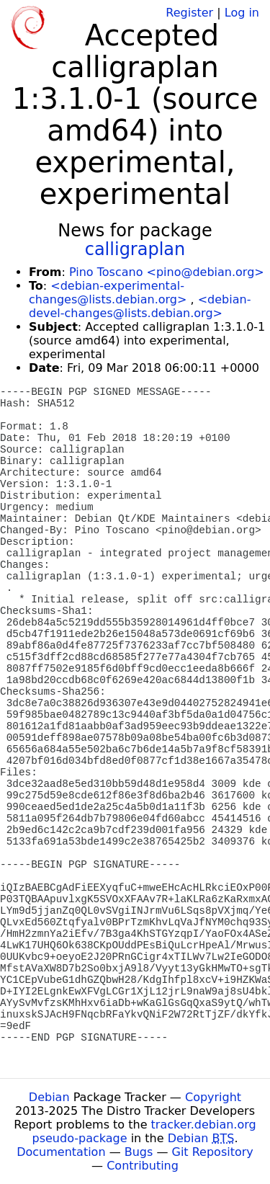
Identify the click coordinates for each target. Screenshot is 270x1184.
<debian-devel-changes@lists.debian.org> (140, 306)
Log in (242, 12)
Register (189, 12)
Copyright (213, 1097)
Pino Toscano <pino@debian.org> (166, 272)
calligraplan (135, 249)
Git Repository (212, 1152)
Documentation (61, 1152)
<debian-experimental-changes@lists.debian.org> (107, 292)
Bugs (139, 1152)
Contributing (143, 1165)
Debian (49, 1097)
